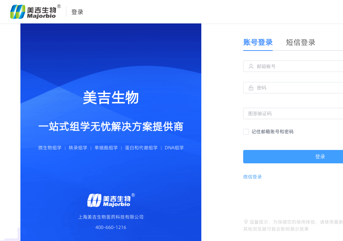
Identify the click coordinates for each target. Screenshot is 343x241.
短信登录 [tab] (301, 42)
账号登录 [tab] (258, 42)
